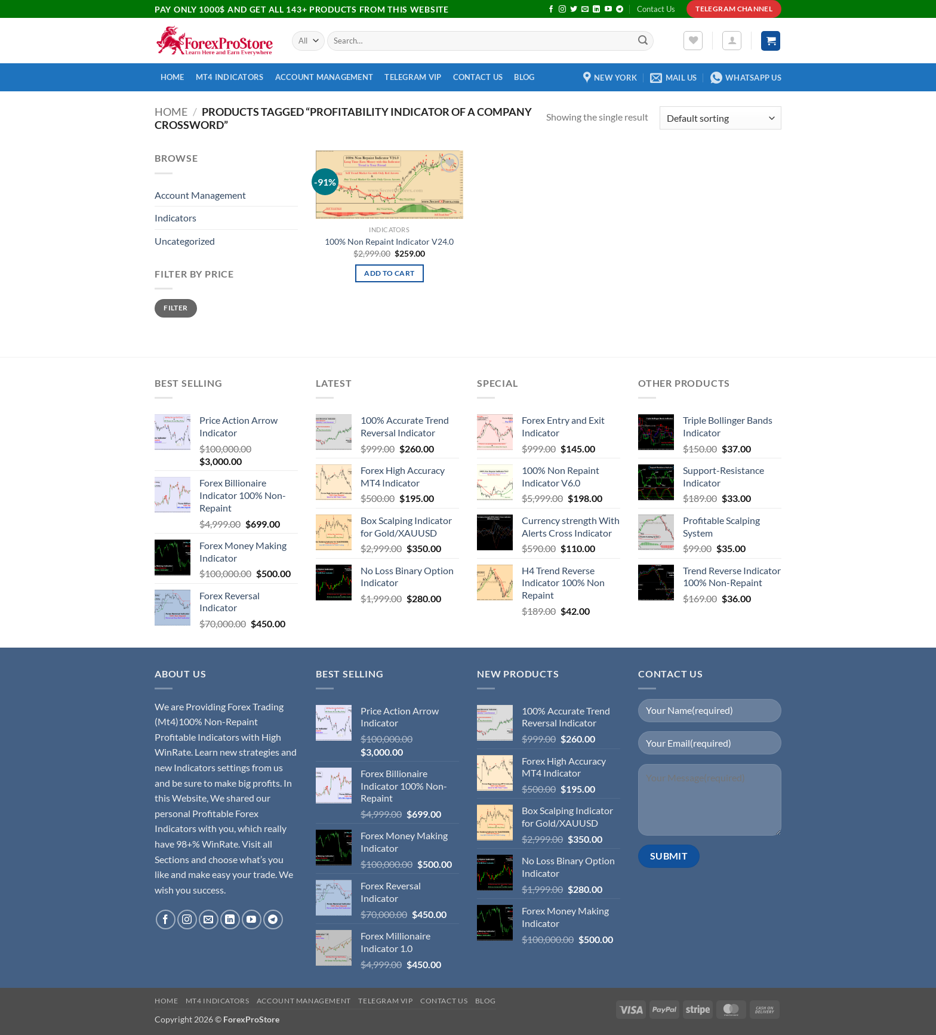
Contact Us (656, 9)
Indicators (175, 217)
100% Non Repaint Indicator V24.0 (389, 241)
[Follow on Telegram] (619, 9)
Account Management (324, 77)
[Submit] (643, 41)
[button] (731, 40)
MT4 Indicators (230, 77)
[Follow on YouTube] (608, 9)
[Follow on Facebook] (551, 9)
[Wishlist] (693, 40)
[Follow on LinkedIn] (596, 9)
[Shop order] (720, 118)
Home (172, 77)
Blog (524, 77)
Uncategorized (185, 241)
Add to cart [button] (389, 273)
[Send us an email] (585, 9)
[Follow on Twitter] (573, 9)
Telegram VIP (412, 77)
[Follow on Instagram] (562, 9)
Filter (175, 307)
